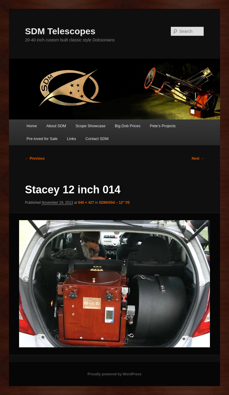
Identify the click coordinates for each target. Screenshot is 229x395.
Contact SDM (96, 138)
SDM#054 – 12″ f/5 (114, 202)
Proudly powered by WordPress (114, 374)
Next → (198, 158)
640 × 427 (86, 202)
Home (32, 126)
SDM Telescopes (60, 31)
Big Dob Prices (127, 126)
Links (71, 138)
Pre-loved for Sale (42, 138)
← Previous (35, 158)
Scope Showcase (90, 126)
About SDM (56, 126)
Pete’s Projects (163, 126)
